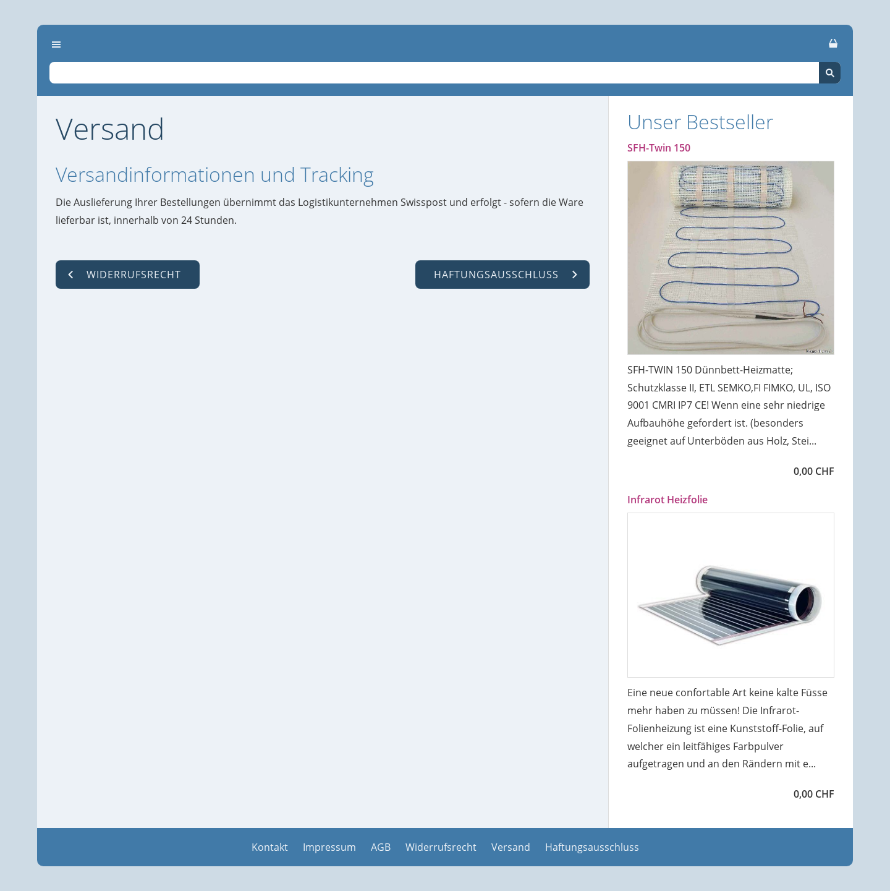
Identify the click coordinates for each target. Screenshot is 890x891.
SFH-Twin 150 (658, 148)
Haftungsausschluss (592, 847)
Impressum (329, 847)
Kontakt (270, 847)
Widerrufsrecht (441, 847)
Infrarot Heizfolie (667, 499)
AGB (381, 847)
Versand (510, 847)
